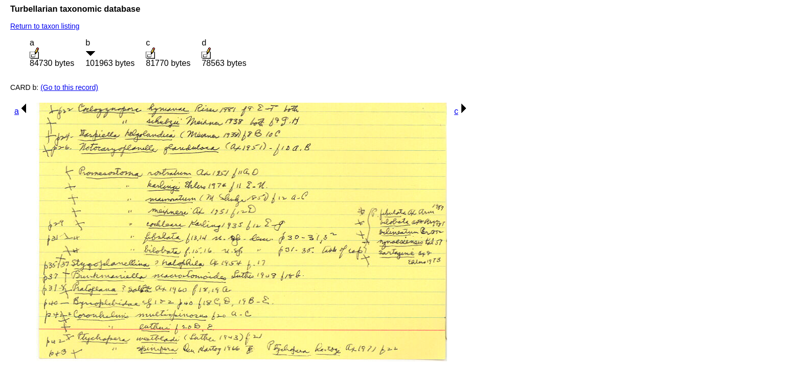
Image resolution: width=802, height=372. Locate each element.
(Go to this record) (69, 87)
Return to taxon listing (44, 26)
